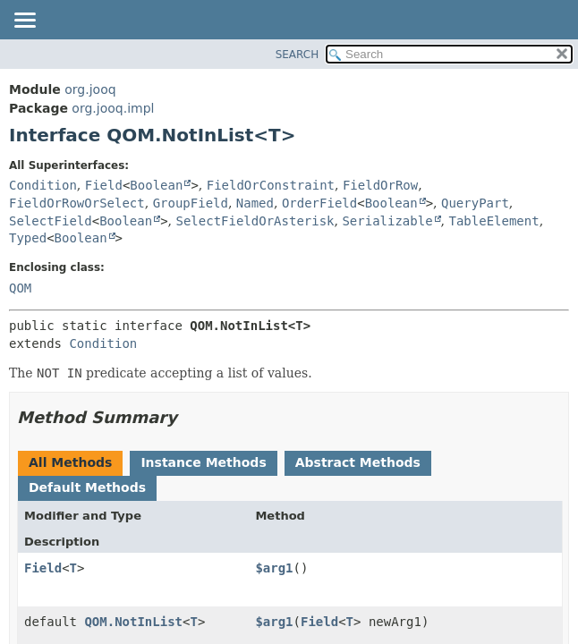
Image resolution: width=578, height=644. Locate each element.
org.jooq (89, 89)
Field (104, 185)
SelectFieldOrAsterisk (255, 221)
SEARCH (297, 54)
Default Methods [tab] (87, 487)
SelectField (50, 221)
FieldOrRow (380, 185)
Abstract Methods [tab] (358, 462)
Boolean (156, 185)
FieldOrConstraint (271, 185)
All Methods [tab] (70, 462)
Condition (43, 185)
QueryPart (475, 203)
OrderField (319, 203)
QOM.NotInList (133, 621)
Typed (28, 238)
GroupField (190, 203)
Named (255, 203)
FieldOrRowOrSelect (77, 203)
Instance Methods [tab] (203, 462)
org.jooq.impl (113, 108)
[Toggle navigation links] (24, 21)
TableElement (494, 221)
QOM (20, 288)
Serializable (387, 221)
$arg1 (274, 568)
